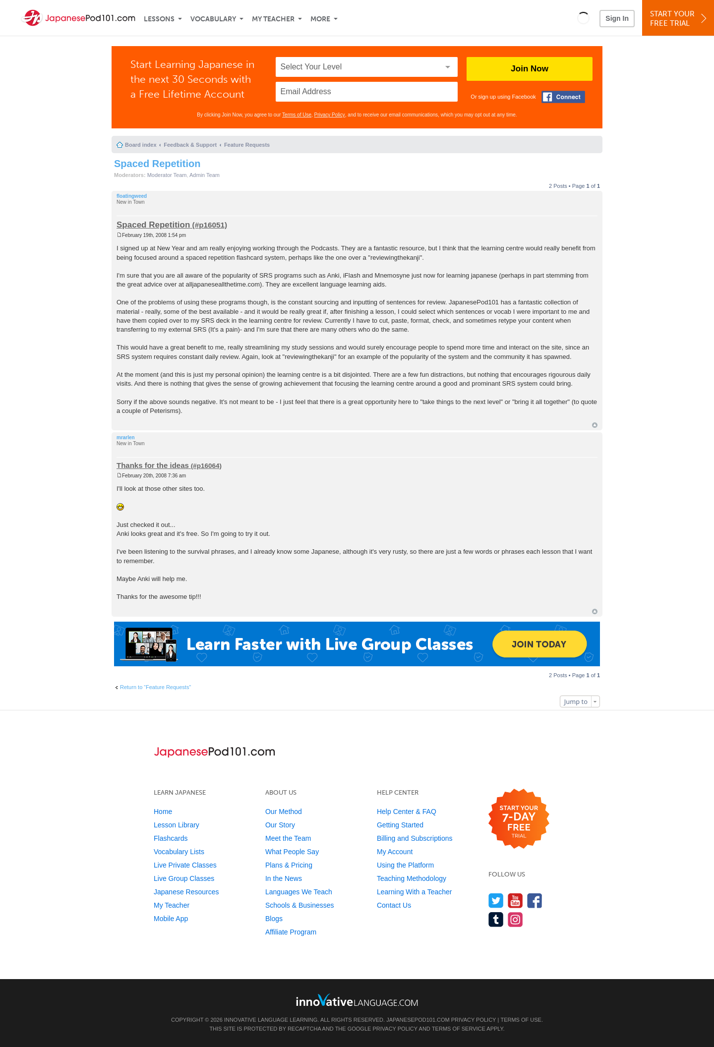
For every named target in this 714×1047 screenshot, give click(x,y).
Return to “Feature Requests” (155, 687)
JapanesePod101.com (418, 1020)
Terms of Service (458, 1029)
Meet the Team (288, 838)
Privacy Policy (329, 114)
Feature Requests (247, 145)
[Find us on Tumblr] (496, 919)
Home (163, 811)
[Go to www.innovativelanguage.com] (357, 999)
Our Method (283, 811)
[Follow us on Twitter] (496, 900)
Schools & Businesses (299, 905)
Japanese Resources (186, 892)
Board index (141, 145)
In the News (283, 878)
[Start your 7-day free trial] (518, 819)
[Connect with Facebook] (563, 97)
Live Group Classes (184, 878)
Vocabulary (213, 19)
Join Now (529, 68)
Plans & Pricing (288, 865)
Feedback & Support (190, 145)
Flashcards (170, 838)
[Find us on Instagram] (515, 919)
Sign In (617, 18)
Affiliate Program (290, 932)
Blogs (274, 919)
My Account (395, 852)
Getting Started (400, 825)
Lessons (159, 19)
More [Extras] (320, 19)
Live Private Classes (185, 865)
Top (594, 425)
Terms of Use (296, 114)
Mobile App (171, 919)
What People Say (292, 852)
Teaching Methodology (411, 878)
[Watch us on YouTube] (515, 900)
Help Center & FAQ (406, 811)
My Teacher (273, 19)
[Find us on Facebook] (534, 900)
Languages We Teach (298, 892)
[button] (583, 18)
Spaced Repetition (157, 163)
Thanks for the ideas (153, 465)
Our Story (280, 825)
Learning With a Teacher (414, 892)
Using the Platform (405, 865)
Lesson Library (176, 825)
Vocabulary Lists (179, 852)
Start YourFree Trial (679, 18)
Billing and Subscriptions (415, 838)
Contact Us (394, 905)
